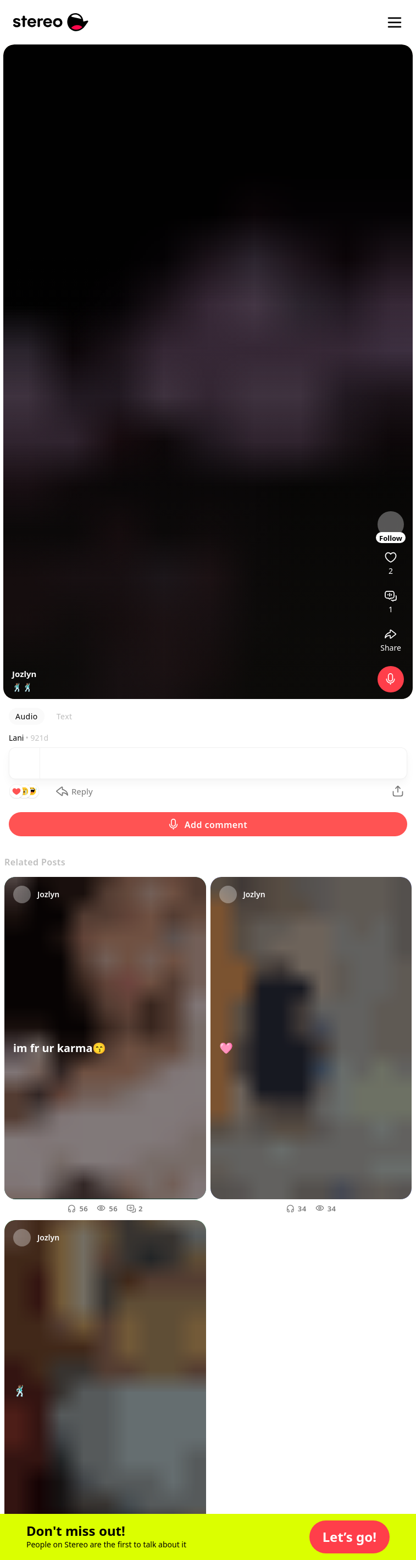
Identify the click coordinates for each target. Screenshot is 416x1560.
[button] (349, 1536)
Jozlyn (24, 673)
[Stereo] (50, 22)
